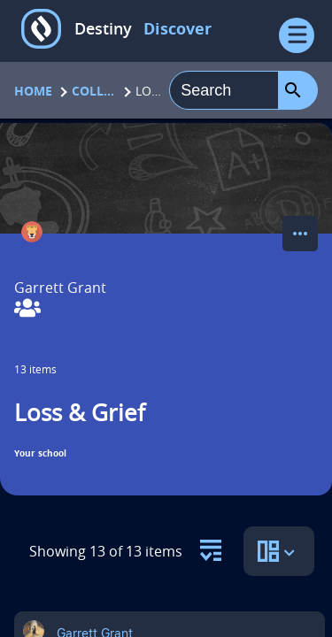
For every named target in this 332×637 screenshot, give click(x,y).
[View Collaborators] (27, 309)
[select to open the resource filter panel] (210, 545)
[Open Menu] (296, 35)
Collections (94, 90)
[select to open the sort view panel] (278, 551)
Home (33, 90)
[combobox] (224, 90)
